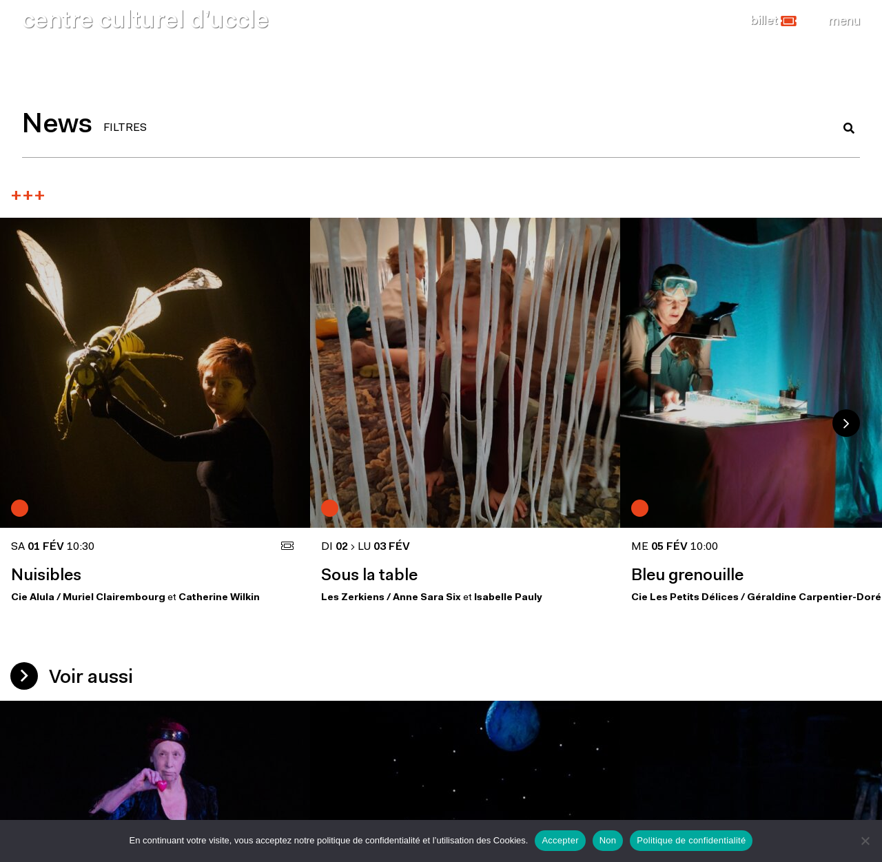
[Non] (865, 841)
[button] (773, 21)
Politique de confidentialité (691, 840)
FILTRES (125, 128)
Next (846, 423)
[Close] (844, 21)
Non (608, 840)
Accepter (560, 840)
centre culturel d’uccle (145, 22)
